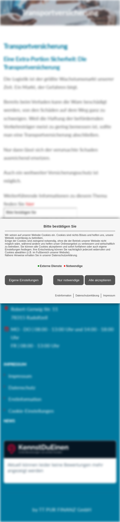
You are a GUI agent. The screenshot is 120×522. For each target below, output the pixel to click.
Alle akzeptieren (100, 280)
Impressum (109, 295)
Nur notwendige (68, 280)
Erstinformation (63, 295)
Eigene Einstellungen (23, 280)
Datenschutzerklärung (87, 295)
